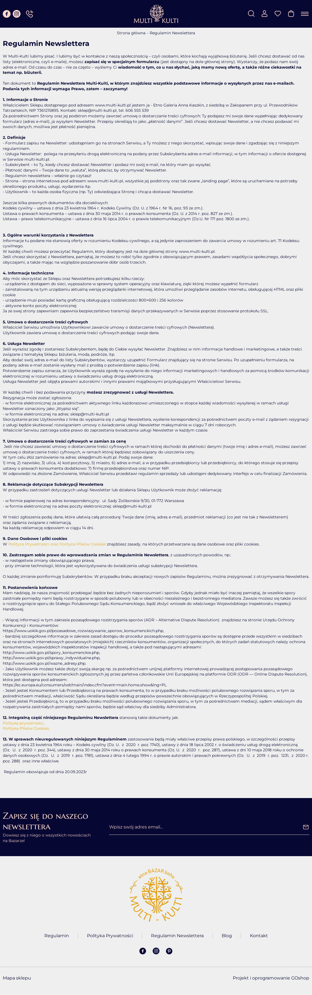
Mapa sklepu (17, 978)
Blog (227, 935)
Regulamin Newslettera (177, 935)
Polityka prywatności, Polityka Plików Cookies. (26, 726)
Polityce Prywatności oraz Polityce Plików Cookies (57, 544)
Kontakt (259, 935)
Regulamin (56, 935)
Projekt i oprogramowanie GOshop (271, 978)
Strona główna (131, 32)
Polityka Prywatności (110, 935)
